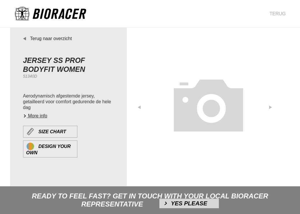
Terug (278, 13)
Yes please (189, 203)
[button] (142, 105)
